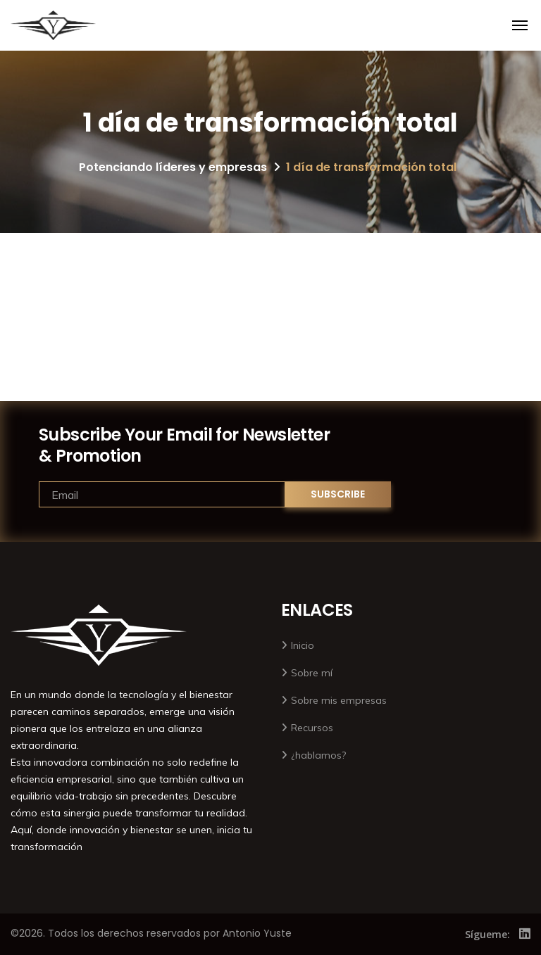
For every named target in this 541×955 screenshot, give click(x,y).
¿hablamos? (318, 755)
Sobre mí (311, 672)
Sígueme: (487, 934)
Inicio (302, 645)
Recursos (312, 727)
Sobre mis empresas (339, 700)
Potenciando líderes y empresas (173, 167)
